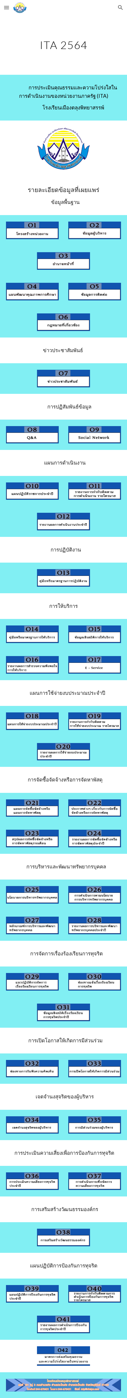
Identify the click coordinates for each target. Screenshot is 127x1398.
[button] (6, 7)
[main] (63, 45)
